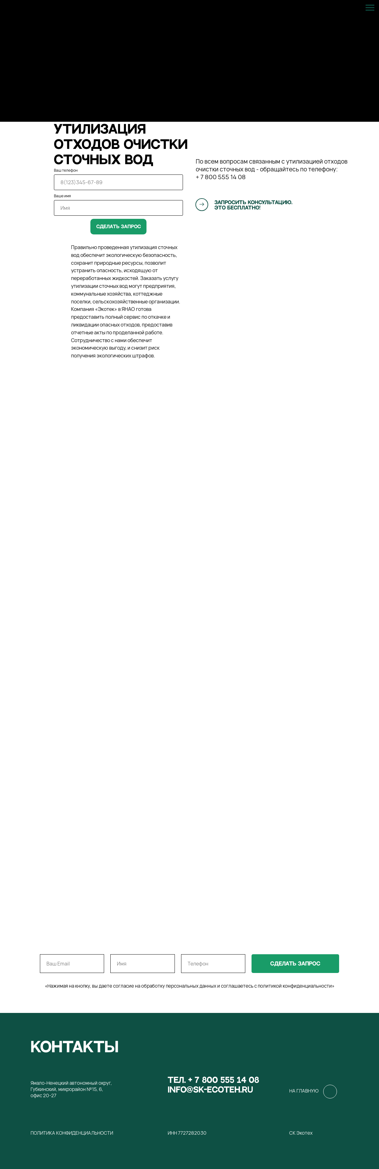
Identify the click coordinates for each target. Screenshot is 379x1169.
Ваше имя (62, 196)
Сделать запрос (118, 226)
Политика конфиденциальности (72, 1133)
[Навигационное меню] (370, 8)
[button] (202, 204)
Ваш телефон (66, 170)
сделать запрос (295, 963)
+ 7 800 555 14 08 (221, 177)
